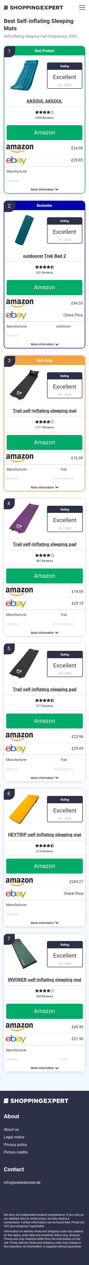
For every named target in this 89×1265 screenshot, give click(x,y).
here (67, 1222)
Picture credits (16, 1152)
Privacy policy (15, 1144)
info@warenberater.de (22, 1182)
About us (11, 1129)
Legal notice (14, 1137)
